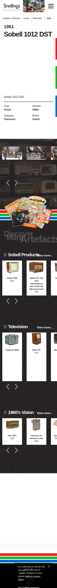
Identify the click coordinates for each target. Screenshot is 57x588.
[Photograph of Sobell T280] (12, 267)
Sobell (36, 119)
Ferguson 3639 (12, 350)
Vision (26, 18)
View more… (45, 255)
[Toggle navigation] (51, 6)
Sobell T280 (12, 278)
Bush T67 (36, 350)
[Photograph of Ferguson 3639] (12, 339)
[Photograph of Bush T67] (36, 339)
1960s (35, 109)
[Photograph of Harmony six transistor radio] (36, 424)
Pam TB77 (12, 436)
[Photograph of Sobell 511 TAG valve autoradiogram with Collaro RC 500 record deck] (36, 267)
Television (37, 18)
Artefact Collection (11, 18)
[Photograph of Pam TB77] (12, 424)
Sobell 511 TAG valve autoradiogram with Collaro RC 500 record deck (36, 283)
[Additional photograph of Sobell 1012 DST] (12, 153)
